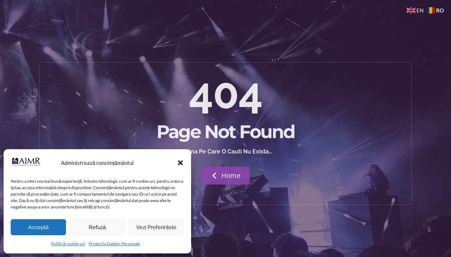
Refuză (97, 227)
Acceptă (38, 227)
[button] (180, 162)
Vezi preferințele (156, 227)
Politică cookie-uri (68, 243)
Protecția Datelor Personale (114, 243)
